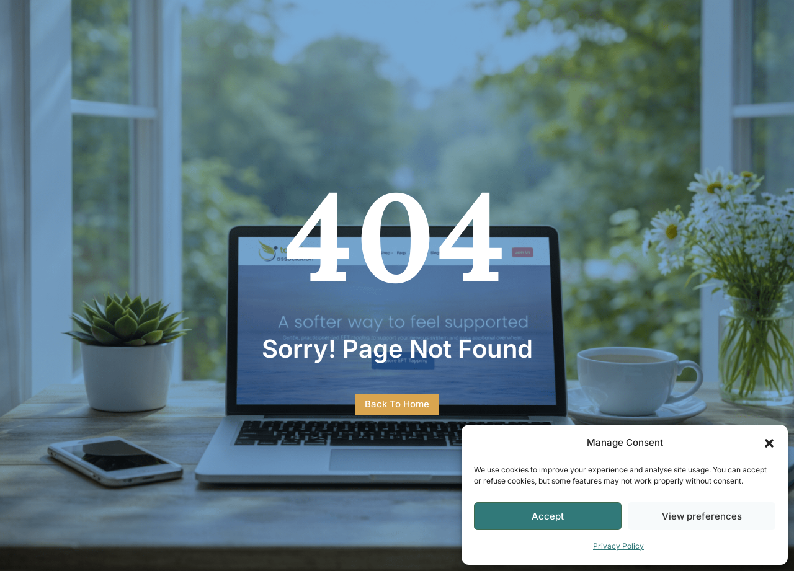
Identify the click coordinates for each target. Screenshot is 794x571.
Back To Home (397, 404)
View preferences (702, 516)
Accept (548, 516)
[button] (769, 443)
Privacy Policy (618, 546)
